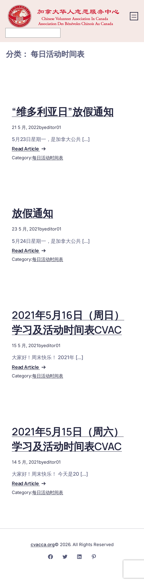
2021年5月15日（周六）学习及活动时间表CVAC (68, 439)
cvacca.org (43, 544)
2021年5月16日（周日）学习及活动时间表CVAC (68, 322)
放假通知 (32, 213)
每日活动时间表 (47, 157)
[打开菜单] (134, 16)
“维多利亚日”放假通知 (63, 112)
